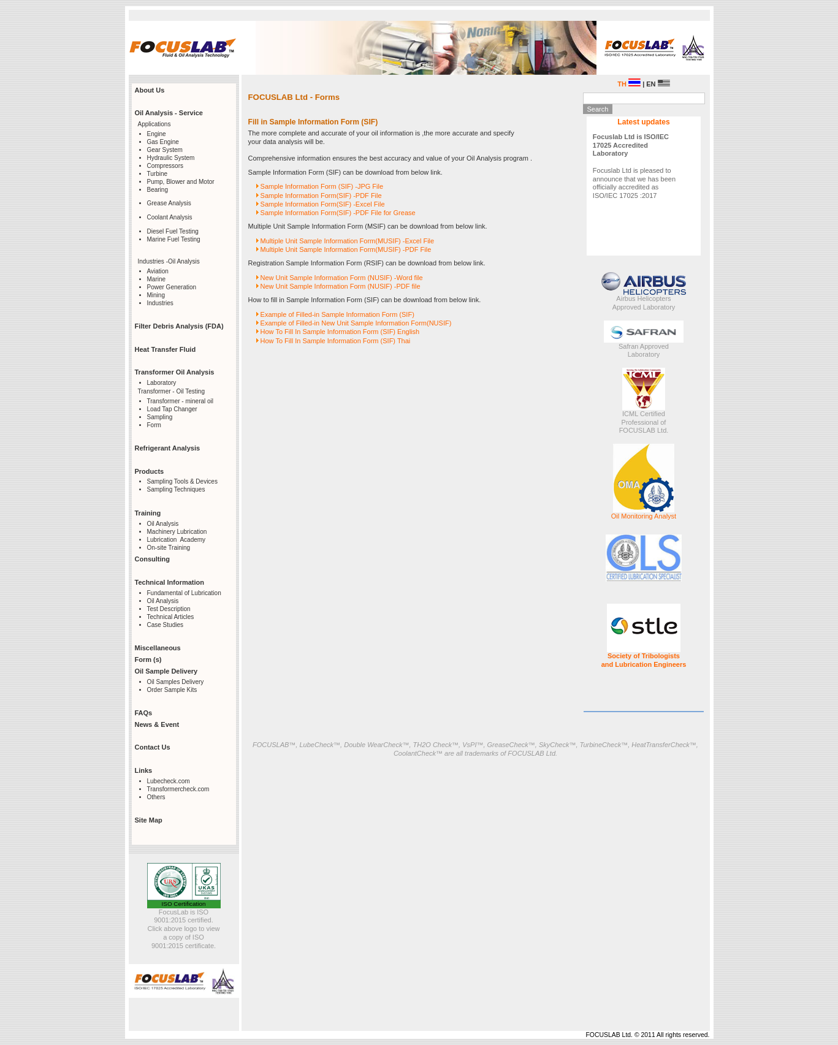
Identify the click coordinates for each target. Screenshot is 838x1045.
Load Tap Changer (172, 409)
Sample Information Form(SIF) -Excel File (323, 204)
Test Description (169, 609)
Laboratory (162, 382)
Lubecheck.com (168, 781)
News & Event (157, 724)
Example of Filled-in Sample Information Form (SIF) (337, 314)
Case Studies (165, 624)
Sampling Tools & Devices (182, 481)
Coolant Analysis (169, 217)
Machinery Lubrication (177, 531)
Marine (156, 279)
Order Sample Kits (172, 689)
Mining (156, 295)
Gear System (165, 149)
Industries (160, 303)
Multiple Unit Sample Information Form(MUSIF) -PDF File (346, 249)
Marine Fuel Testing (173, 239)
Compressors (165, 165)
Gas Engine (163, 142)
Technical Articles (170, 617)
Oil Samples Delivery (175, 681)
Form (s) (148, 659)
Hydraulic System (171, 157)
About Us (150, 90)
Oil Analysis (163, 523)
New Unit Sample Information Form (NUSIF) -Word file (342, 277)
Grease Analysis (169, 203)
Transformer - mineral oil (180, 401)
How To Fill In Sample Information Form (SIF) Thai (336, 340)
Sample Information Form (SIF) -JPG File (322, 186)
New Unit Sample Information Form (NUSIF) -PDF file (341, 286)
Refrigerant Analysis (167, 448)
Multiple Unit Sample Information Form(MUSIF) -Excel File (348, 241)
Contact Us (152, 747)
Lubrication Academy (176, 539)
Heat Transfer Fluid (165, 349)
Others (156, 797)
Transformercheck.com (178, 789)
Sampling (160, 417)
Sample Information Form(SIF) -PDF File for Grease (338, 212)
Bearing (157, 189)
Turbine (157, 173)
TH (629, 84)
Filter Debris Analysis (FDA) (179, 326)
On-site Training (169, 547)
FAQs (144, 712)
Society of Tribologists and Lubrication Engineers (644, 660)
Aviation (158, 271)
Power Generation (172, 287)
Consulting (152, 559)
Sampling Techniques (176, 489)
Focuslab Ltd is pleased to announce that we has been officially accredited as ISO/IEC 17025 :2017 (634, 166)
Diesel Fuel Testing (173, 231)
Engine (156, 134)
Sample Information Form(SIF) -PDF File (321, 195)
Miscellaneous (158, 648)
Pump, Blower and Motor (181, 181)
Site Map (148, 820)
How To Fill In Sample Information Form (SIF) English (340, 331)
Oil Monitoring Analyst (643, 516)
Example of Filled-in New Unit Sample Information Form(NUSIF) (356, 323)
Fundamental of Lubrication (184, 593)
